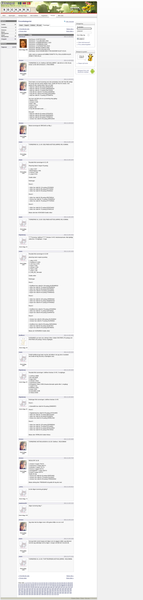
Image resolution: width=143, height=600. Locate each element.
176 (68, 591)
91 (19, 587)
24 (61, 582)
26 (64, 582)
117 (24, 588)
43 (41, 584)
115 (19, 588)
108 (56, 587)
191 (52, 593)
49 (52, 584)
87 (66, 585)
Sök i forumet (70, 21)
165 (40, 591)
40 (35, 584)
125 (45, 588)
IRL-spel (39, 25)
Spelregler (12, 15)
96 (28, 587)
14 (42, 582)
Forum (53, 15)
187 (42, 593)
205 (35, 594)
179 (22, 593)
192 (55, 593)
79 (52, 585)
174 (63, 591)
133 (65, 588)
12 (39, 582)
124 (42, 588)
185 (37, 593)
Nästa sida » (70, 29)
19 (52, 582)
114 (72, 587)
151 (58, 590)
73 (41, 585)
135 (70, 588)
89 (70, 585)
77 (48, 585)
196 (65, 593)
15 (44, 582)
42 (39, 584)
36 (28, 584)
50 (53, 584)
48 (50, 584)
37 (30, 584)
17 (48, 582)
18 (50, 582)
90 (72, 585)
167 (45, 591)
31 (19, 584)
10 (35, 582)
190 (50, 593)
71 (37, 585)
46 (46, 584)
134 (68, 588)
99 (33, 587)
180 (24, 593)
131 (60, 588)
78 (50, 585)
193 (58, 593)
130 (58, 588)
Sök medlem (34, 15)
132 (63, 588)
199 (19, 594)
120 (32, 588)
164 (37, 591)
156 (70, 590)
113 (69, 587)
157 (19, 591)
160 (27, 591)
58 (68, 584)
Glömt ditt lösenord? (84, 42)
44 (42, 584)
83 (59, 585)
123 (40, 588)
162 (32, 591)
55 (63, 584)
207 (40, 594)
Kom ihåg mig (81, 35)
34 (24, 584)
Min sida (60, 15)
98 (32, 587)
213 (55, 594)
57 (66, 584)
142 (35, 590)
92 (21, 587)
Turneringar (46, 25)
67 (30, 585)
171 (55, 591)
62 (21, 585)
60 (72, 584)
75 (44, 585)
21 (55, 582)
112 (66, 587)
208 (42, 594)
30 (72, 582)
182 (30, 593)
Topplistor (44, 15)
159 (24, 591)
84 (61, 585)
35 (26, 584)
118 (27, 588)
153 (63, 590)
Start (4, 15)
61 (19, 585)
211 (50, 594)
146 (45, 590)
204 (32, 594)
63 (22, 585)
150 (55, 590)
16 (46, 582)
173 (60, 591)
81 (55, 585)
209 (45, 594)
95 (26, 587)
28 (68, 582)
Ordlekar (33, 25)
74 (42, 585)
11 (37, 582)
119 (30, 588)
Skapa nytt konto (83, 63)
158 (22, 591)
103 (43, 587)
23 (59, 582)
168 (47, 591)
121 (35, 588)
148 (50, 590)
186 (40, 593)
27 (66, 582)
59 (70, 584)
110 (61, 587)
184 (35, 593)
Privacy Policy (75, 598)
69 (33, 585)
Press (82, 598)
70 (35, 585)
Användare (80, 27)
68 (32, 585)
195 (63, 593)
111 (64, 587)
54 (61, 584)
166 (42, 591)
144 (40, 590)
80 (53, 585)
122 (37, 588)
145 (42, 590)
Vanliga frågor (22, 15)
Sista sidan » (70, 31)
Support (27, 25)
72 (39, 585)
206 (37, 594)
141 (32, 590)
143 (37, 590)
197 (68, 593)
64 (24, 585)
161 (30, 591)
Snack (21, 25)
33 (22, 584)
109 (59, 587)
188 (45, 593)
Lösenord (79, 31)
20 (53, 582)
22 (57, 582)
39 (33, 584)
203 (30, 594)
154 (65, 590)
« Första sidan (22, 31)
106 (51, 587)
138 (24, 590)
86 (64, 585)
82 (57, 585)
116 (22, 588)
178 (19, 593)
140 (30, 590)
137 (22, 590)
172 (58, 591)
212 (52, 594)
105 (49, 587)
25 (63, 582)
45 (44, 584)
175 (65, 591)
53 (59, 584)
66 (28, 585)
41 (37, 584)
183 (32, 593)
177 (70, 591)
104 (46, 587)
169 (50, 591)
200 (22, 594)
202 (27, 594)
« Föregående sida (23, 29)
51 (55, 584)
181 (27, 593)
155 (68, 590)
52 (57, 584)
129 (55, 588)
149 (52, 590)
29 (70, 582)
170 (52, 591)
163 (35, 591)
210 (47, 594)
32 (21, 584)
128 (52, 588)
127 (50, 588)
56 (64, 584)
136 (19, 590)
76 (46, 585)
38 (32, 584)
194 (60, 593)
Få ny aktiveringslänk (84, 44)
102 (41, 587)
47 (48, 584)
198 (70, 593)
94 (24, 587)
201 (24, 594)
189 (47, 593)
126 (47, 588)
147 (47, 590)
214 (58, 594)
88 (68, 585)
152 (60, 590)
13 (41, 582)
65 (26, 585)
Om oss (87, 598)
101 (38, 587)
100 (36, 587)
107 (54, 587)
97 (30, 587)
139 (27, 590)
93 (22, 587)
